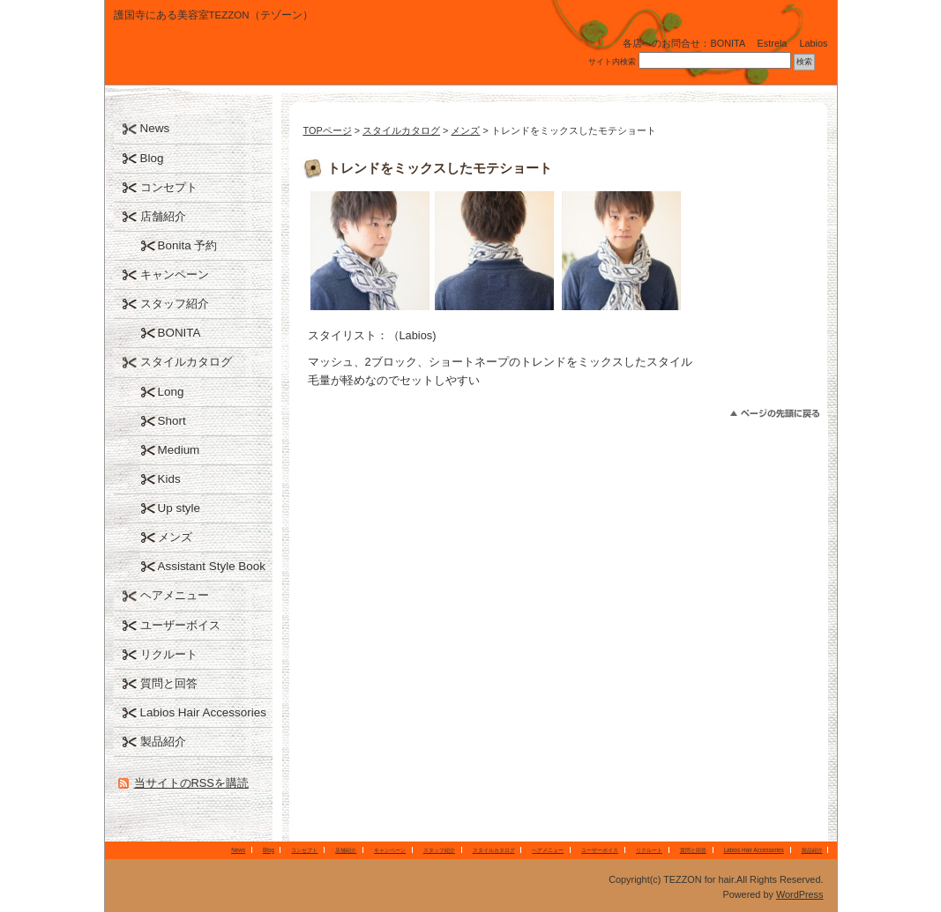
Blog (152, 158)
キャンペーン (174, 274)
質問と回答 (169, 683)
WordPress (800, 894)
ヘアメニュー (174, 595)
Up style (179, 508)
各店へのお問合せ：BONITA (683, 43)
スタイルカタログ (401, 130)
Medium (179, 449)
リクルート (169, 654)
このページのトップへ (774, 414)
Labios (813, 43)
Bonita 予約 (188, 245)
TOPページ (327, 130)
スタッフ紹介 (174, 303)
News (155, 128)
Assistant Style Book (212, 566)
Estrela (773, 43)
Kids (169, 479)
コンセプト (169, 187)
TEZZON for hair (237, 57)
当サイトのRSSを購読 (191, 783)
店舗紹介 (163, 216)
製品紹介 (163, 741)
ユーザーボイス (180, 625)
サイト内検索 (612, 61)
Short (172, 420)
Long (171, 391)
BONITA (179, 332)
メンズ (465, 130)
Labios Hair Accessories (203, 712)
